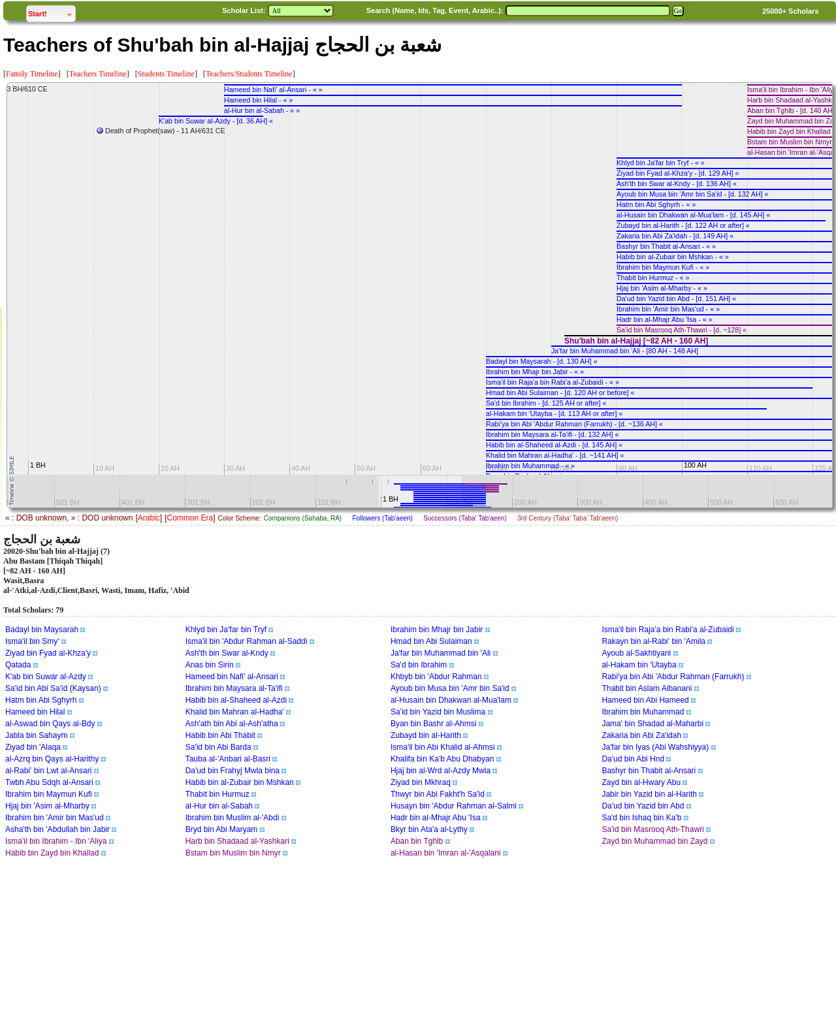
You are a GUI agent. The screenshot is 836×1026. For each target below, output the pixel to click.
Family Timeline (32, 73)
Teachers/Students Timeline (249, 73)
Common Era (190, 517)
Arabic (149, 517)
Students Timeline (166, 73)
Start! (51, 12)
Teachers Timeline (98, 73)
